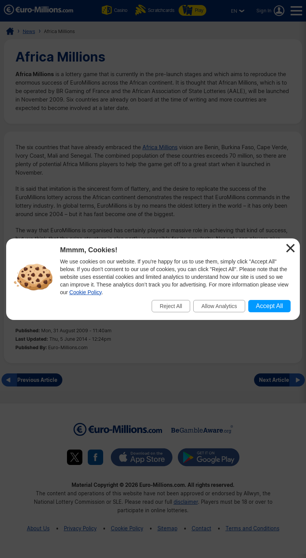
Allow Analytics (219, 306)
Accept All (269, 306)
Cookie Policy (85, 292)
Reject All (171, 306)
